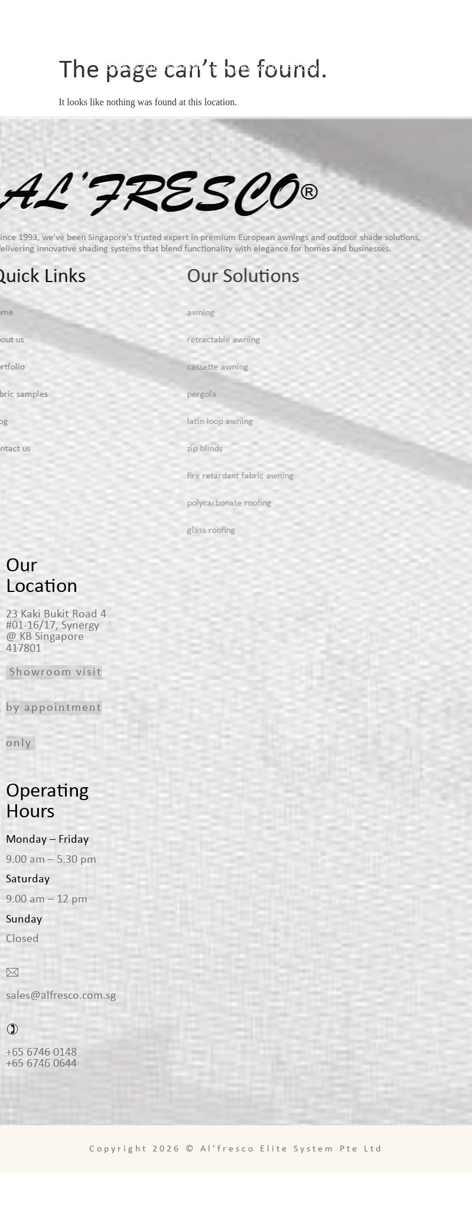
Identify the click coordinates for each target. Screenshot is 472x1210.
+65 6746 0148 (41, 1090)
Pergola (144, 431)
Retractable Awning (166, 377)
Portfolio (255, 68)
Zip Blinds (147, 486)
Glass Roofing (154, 567)
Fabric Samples (312, 68)
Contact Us (394, 68)
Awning (144, 350)
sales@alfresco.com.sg (61, 1033)
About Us (149, 68)
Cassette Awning (160, 404)
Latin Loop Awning (163, 459)
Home (113, 68)
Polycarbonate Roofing (172, 540)
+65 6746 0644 (41, 1101)
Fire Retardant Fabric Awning (183, 513)
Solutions (202, 68)
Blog (358, 68)
